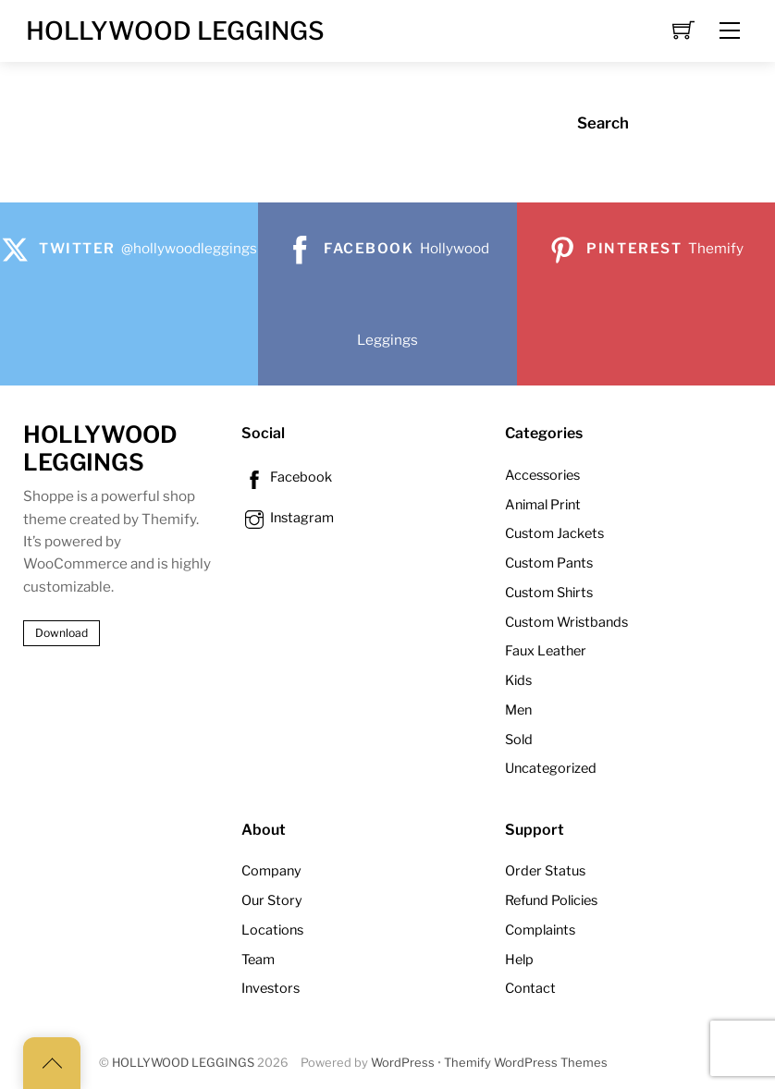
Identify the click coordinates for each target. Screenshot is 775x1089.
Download (61, 633)
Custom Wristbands (566, 622)
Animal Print (543, 504)
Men (518, 710)
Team (258, 959)
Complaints (540, 930)
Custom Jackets (554, 533)
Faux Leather (545, 650)
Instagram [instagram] (287, 517)
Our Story (271, 900)
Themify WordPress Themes (526, 1063)
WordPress (403, 1063)
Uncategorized (551, 768)
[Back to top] (51, 1063)
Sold (519, 739)
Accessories (542, 475)
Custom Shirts (549, 592)
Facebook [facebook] (286, 477)
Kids (518, 680)
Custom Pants (549, 563)
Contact (530, 988)
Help (519, 959)
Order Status (545, 871)
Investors (270, 988)
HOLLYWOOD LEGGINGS (183, 1063)
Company (271, 871)
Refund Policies (551, 900)
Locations (272, 930)
